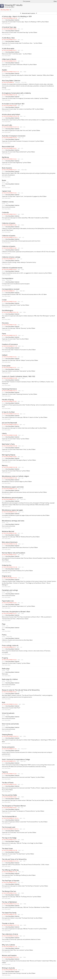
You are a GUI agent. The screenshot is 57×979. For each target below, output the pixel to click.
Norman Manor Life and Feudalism (13, 553)
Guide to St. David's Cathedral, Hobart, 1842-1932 (18, 376)
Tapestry (5, 772)
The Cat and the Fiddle (9, 795)
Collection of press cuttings (11, 257)
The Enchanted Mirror (9, 816)
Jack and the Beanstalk (9, 423)
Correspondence (7, 278)
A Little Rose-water (8, 48)
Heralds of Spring (8, 400)
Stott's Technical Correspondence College (16, 759)
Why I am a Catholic (8, 945)
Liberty (4, 433)
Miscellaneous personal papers (12, 498)
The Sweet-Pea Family (9, 913)
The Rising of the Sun (9, 891)
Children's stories (8, 202)
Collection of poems (8, 223)
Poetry (4, 635)
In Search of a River (8, 412)
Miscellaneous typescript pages (12, 510)
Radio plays (6, 669)
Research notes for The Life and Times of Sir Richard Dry (21, 690)
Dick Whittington (7, 310)
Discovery (5, 323)
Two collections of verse (10, 934)
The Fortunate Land (8, 827)
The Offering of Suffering (10, 870)
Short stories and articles (10, 724)
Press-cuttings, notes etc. (10, 645)
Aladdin (4, 70)
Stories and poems (8, 747)
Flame (4, 334)
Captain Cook (6, 191)
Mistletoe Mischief (8, 531)
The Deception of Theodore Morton (14, 806)
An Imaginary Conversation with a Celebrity (16, 93)
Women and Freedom (9, 955)
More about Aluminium (10, 542)
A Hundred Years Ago (9, 27)
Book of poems (7, 168)
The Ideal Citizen (7, 849)
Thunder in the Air (8, 923)
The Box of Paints (8, 783)
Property (5, 658)
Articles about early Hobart (11, 114)
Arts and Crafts (7, 125)
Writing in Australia (8, 968)
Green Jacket (6, 366)
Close (55, 1)
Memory (5, 465)
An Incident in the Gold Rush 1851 (13, 104)
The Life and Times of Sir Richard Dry (14, 859)
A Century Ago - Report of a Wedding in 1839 (17, 16)
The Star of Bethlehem (9, 902)
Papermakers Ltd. (8, 601)
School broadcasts (8, 713)
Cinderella (5, 212)
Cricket (4, 300)
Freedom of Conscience (10, 344)
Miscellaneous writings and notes (13, 521)
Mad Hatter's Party (8, 444)
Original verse (6, 576)
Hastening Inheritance (9, 389)
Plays (3, 624)
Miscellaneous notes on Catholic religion (15, 476)
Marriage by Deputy (8, 455)
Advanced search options (28, 13)
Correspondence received (10, 289)
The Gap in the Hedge (9, 838)
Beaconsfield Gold (8, 147)
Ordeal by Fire (6, 565)
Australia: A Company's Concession (13, 136)
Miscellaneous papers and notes (13, 487)
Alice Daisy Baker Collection (12, 20)
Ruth (3, 702)
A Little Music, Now (8, 38)
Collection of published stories (12, 268)
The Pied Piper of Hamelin (10, 881)
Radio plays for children (10, 679)
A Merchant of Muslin (9, 59)
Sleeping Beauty (7, 735)
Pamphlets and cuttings (10, 590)
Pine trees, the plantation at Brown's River (16, 612)
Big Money (5, 157)
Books (4, 180)
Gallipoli (4, 355)
